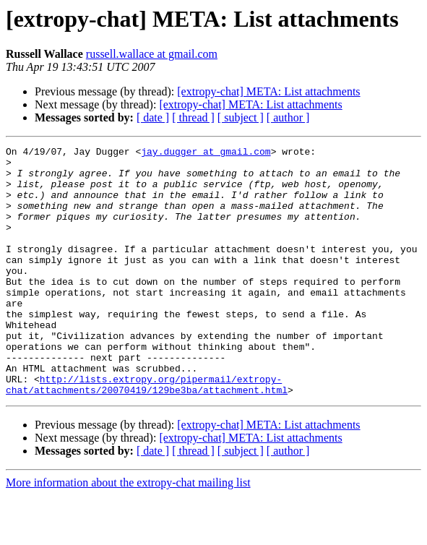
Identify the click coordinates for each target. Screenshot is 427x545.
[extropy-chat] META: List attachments (268, 91)
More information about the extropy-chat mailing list (128, 532)
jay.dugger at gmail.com (205, 153)
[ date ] (153, 117)
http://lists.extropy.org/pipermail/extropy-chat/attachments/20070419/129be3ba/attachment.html (147, 433)
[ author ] (288, 117)
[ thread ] (193, 117)
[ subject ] (240, 117)
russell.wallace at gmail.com (151, 54)
